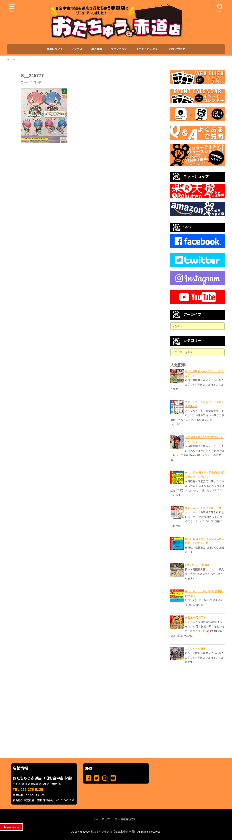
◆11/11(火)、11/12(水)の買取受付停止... (204, 593)
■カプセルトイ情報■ (197, 565)
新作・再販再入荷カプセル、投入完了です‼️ (204, 373)
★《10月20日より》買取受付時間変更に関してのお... (205, 474)
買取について (55, 49)
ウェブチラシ (119, 49)
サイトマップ (102, 819)
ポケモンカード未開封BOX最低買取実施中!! (204, 404)
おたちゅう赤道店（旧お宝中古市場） (113, 831)
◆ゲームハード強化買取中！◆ (203, 507)
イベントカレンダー (148, 49)
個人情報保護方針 (126, 819)
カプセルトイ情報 (195, 648)
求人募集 (96, 49)
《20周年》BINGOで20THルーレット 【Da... (204, 439)
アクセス (77, 49)
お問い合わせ (177, 49)
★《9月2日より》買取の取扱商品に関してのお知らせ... (204, 541)
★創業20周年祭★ (195, 617)
